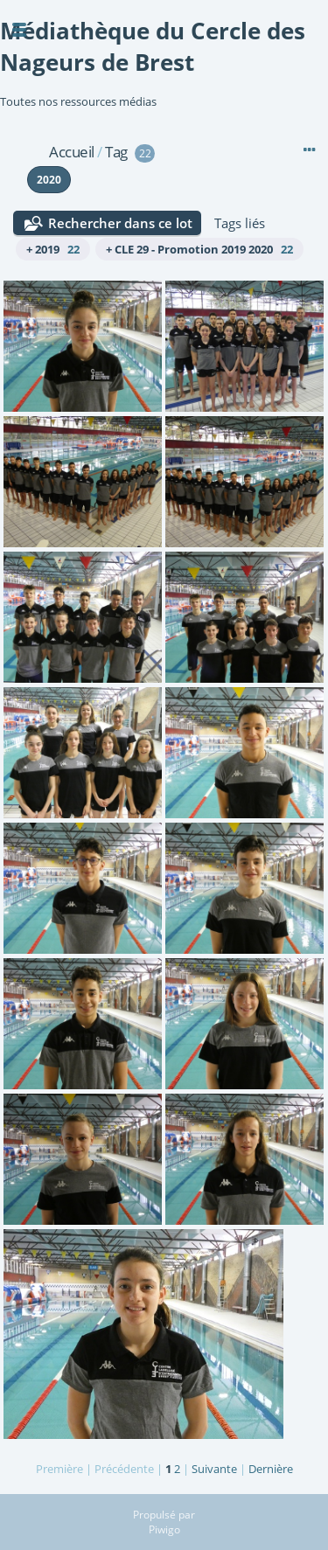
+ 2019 (53, 249)
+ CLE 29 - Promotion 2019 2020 (199, 249)
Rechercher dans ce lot (120, 223)
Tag (116, 152)
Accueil (71, 152)
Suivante (214, 1469)
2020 (49, 179)
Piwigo (164, 1529)
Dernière (270, 1469)
